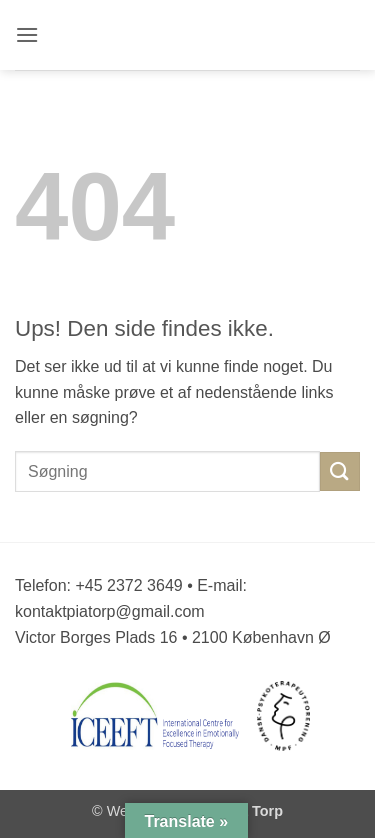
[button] (28, 34)
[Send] (340, 471)
